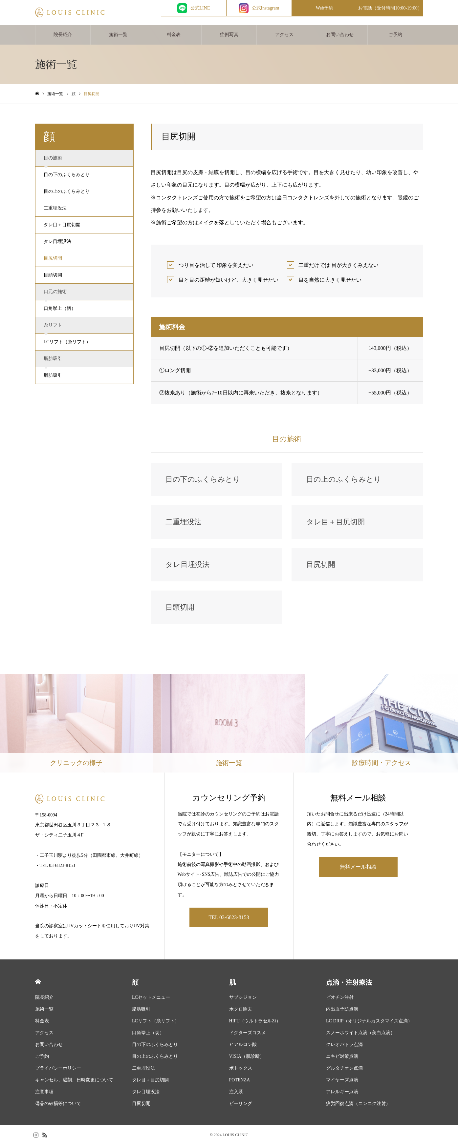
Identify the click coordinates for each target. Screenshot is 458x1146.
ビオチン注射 (340, 998)
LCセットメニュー (151, 998)
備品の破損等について (58, 1104)
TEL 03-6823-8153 (228, 918)
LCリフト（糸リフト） (67, 343)
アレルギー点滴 (342, 1093)
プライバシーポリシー (58, 1069)
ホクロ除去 (240, 1010)
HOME (38, 983)
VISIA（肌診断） (246, 1057)
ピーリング (240, 1104)
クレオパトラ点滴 (344, 1045)
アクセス (284, 35)
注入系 (236, 1093)
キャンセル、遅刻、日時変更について (74, 1081)
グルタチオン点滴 (344, 1069)
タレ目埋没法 (57, 242)
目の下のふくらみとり (67, 175)
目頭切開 (53, 276)
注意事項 (44, 1093)
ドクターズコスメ (247, 1034)
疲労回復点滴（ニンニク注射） (358, 1104)
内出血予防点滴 (342, 1010)
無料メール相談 (358, 868)
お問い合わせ (340, 35)
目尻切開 (53, 259)
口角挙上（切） (60, 309)
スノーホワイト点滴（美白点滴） (360, 1034)
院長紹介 (63, 35)
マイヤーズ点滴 (342, 1081)
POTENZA (239, 1081)
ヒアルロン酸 (243, 1045)
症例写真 (229, 35)
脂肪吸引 (53, 376)
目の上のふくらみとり (67, 192)
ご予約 (395, 35)
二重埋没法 (55, 209)
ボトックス (240, 1069)
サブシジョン (243, 998)
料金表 (174, 35)
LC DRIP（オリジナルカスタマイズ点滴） (369, 1022)
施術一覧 (118, 35)
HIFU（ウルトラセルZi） (255, 1022)
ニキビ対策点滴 (342, 1057)
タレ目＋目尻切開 (62, 226)
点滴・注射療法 (349, 983)
